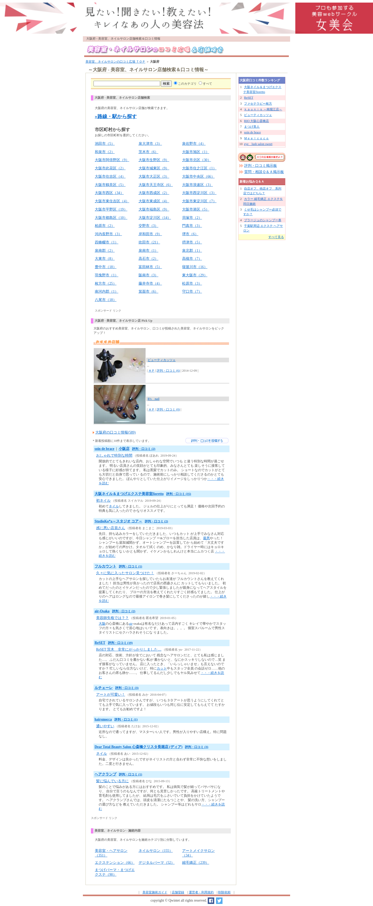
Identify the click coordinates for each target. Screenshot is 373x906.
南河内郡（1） (106, 291)
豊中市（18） (106, 267)
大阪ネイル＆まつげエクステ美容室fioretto (129, 494)
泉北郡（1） (192, 251)
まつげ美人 (252, 126)
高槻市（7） (192, 259)
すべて (207, 83)
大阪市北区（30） (196, 160)
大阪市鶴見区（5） (110, 185)
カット (162, 668)
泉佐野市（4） (194, 144)
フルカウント (105, 566)
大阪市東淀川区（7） (199, 201)
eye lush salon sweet (258, 144)
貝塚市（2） (192, 218)
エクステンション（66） (115, 863)
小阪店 (124, 449)
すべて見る (276, 237)
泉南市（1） (149, 251)
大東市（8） (105, 259)
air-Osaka (102, 611)
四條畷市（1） (106, 242)
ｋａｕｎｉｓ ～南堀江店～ (263, 109)
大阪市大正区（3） (154, 176)
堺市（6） (190, 234)
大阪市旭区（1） (195, 152)
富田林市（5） (150, 267)
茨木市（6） (149, 152)
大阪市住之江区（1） (199, 168)
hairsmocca (103, 719)
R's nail (153, 399)
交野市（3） (149, 226)
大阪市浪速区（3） (197, 185)
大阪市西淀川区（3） (199, 193)
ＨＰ (151, 370)
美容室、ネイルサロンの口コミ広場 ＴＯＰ (115, 61)
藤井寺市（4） (150, 283)
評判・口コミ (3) (126, 688)
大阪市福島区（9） (154, 209)
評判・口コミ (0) (168, 409)
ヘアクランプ (105, 774)
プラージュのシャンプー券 (262, 220)
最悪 (206, 538)
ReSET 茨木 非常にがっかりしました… (128, 649)
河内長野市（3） (108, 234)
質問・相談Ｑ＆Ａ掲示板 (264, 172)
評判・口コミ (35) (178, 494)
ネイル (114, 506)
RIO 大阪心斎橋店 (256, 121)
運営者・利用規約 (201, 892)
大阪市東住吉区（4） (112, 201)
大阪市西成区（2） (154, 193)
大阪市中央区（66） (198, 176)
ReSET (100, 643)
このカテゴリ (187, 83)
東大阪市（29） (194, 275)
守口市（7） (192, 291)
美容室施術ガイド (154, 892)
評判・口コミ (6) (168, 370)
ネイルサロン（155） (156, 851)
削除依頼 (224, 892)
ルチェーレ (104, 688)
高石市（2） (149, 259)
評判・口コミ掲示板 (260, 166)
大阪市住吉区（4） (110, 176)
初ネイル (103, 500)
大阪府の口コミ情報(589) (115, 432)
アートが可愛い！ (110, 694)
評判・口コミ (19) (120, 643)
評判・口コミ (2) (143, 449)
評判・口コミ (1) (130, 566)
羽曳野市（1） (106, 275)
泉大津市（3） (150, 144)
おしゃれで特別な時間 (114, 455)
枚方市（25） (106, 283)
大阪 (102, 623)
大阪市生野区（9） (154, 160)
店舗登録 (178, 892)
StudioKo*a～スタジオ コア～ (118, 521)
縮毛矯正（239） (195, 863)
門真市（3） (192, 226)
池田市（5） (105, 144)
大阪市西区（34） (109, 193)
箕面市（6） (149, 291)
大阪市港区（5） (195, 209)
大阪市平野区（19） (111, 209)
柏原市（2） (105, 226)
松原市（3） (192, 283)
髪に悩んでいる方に (112, 781)
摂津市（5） (192, 242)
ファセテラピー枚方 (258, 103)
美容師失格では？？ (112, 618)
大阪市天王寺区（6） (156, 185)
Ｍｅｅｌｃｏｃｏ (256, 138)
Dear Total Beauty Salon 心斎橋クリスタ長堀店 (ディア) (138, 747)
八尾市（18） (106, 300)
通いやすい (105, 726)
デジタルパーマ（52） (157, 863)
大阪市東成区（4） (154, 201)
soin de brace (104, 449)
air (130, 623)
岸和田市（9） (150, 234)
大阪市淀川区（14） (155, 218)
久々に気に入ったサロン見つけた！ (125, 573)
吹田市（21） (149, 242)
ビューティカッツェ (162, 360)
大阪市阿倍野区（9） (112, 160)
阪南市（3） (149, 275)
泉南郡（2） (105, 251)
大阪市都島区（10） (111, 218)
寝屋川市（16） (194, 267)
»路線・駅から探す (116, 116)
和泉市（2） (105, 152)
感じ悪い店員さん (110, 528)
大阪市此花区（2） (110, 168)
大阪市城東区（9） (154, 168)
